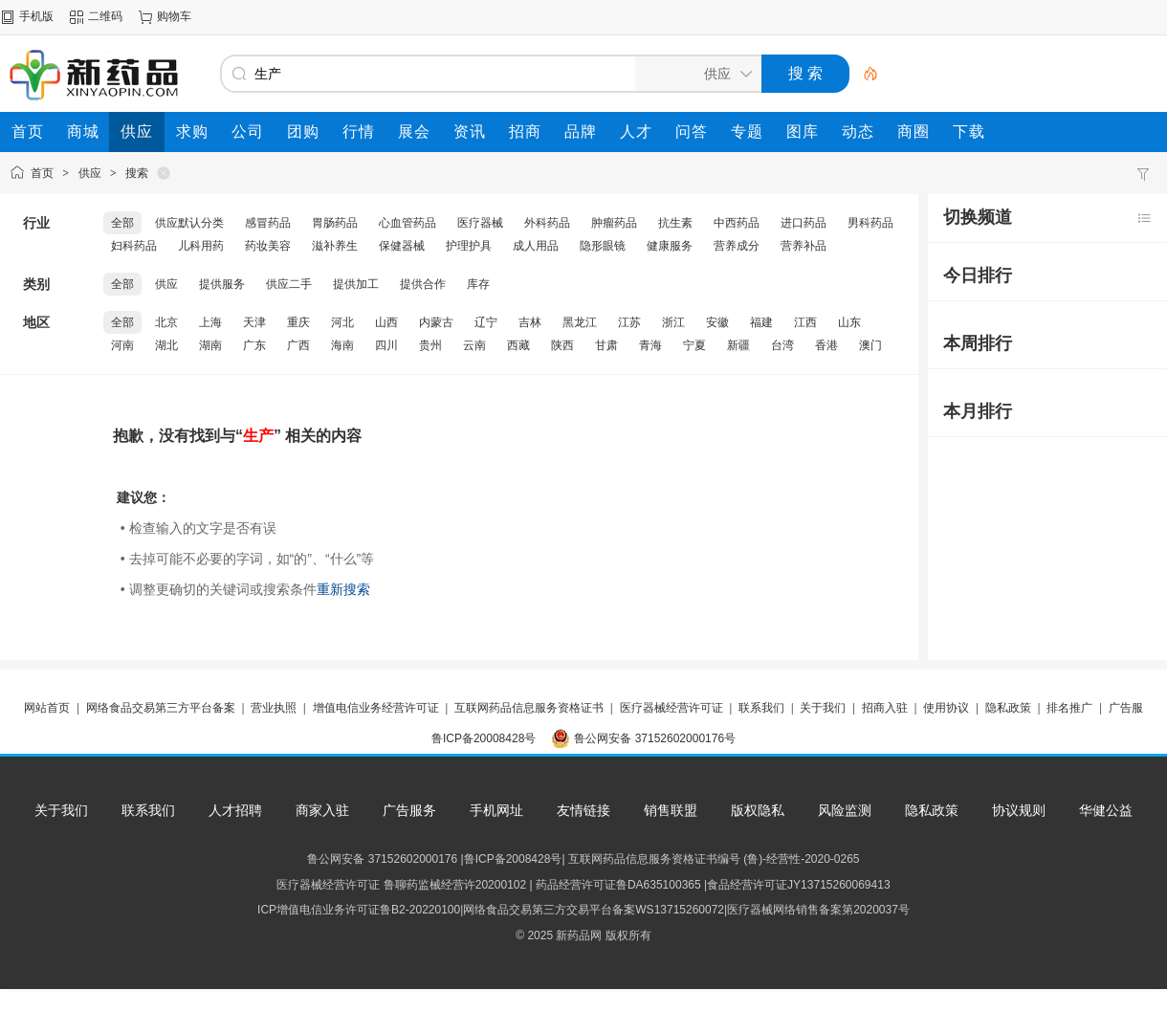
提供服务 (222, 284)
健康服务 (670, 246)
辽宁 (485, 322)
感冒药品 (268, 223)
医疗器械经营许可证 (671, 708)
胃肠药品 (335, 223)
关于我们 (823, 708)
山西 (386, 322)
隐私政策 (1008, 708)
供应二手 (289, 284)
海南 (342, 345)
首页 (42, 173)
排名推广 (1069, 708)
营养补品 (803, 246)
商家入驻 (322, 810)
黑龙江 (579, 322)
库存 (478, 284)
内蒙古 (436, 322)
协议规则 (1019, 810)
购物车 (174, 16)
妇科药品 (134, 246)
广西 (298, 345)
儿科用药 (201, 246)
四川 (386, 345)
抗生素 (675, 223)
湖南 (210, 345)
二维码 (105, 16)
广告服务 (409, 810)
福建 (761, 322)
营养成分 (737, 246)
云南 (474, 345)
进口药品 (803, 223)
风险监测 (844, 810)
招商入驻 (885, 708)
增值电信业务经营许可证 (376, 708)
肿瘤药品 (614, 223)
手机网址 (496, 810)
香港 (826, 345)
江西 (805, 322)
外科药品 (547, 223)
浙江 (673, 322)
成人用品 (536, 246)
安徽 (717, 322)
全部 (122, 223)
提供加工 (356, 284)
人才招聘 (235, 810)
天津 (254, 322)
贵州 (430, 345)
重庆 (298, 322)
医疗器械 (480, 223)
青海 (650, 345)
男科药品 (870, 223)
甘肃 (606, 345)
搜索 (136, 173)
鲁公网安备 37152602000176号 (655, 738)
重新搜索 (343, 589)
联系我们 (761, 708)
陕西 (562, 345)
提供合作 (423, 284)
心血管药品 (407, 223)
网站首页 (47, 708)
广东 (254, 345)
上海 (210, 322)
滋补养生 (335, 246)
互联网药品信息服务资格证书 (529, 708)
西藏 (518, 345)
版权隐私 (757, 810)
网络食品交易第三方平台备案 (160, 708)
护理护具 (469, 246)
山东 (849, 322)
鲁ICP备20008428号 (483, 738)
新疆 (738, 345)
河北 (342, 322)
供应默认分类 (189, 223)
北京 (166, 322)
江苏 (629, 322)
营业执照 (274, 708)
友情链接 (583, 810)
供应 (89, 173)
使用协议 (946, 708)
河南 (122, 345)
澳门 (870, 345)
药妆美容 (268, 246)
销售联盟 (670, 810)
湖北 (166, 345)
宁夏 (694, 345)
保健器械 (402, 246)
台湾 (782, 345)
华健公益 (1106, 810)
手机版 (36, 16)
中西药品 (737, 223)
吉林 (529, 322)
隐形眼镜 (603, 246)
